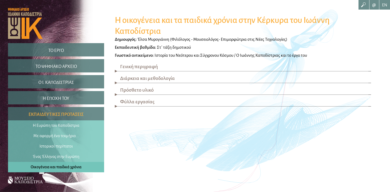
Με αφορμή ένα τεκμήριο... (56, 136)
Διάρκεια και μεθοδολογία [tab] (147, 78)
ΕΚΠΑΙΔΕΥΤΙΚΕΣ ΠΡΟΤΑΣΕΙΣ (56, 114)
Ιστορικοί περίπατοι (56, 146)
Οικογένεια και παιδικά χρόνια (56, 167)
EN (384, 5)
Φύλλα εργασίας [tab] (137, 101)
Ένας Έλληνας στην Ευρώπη (56, 156)
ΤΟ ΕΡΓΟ (56, 50)
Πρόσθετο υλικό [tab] (137, 90)
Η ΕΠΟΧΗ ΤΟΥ (56, 98)
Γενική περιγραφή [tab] (139, 66)
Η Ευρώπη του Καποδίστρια (56, 125)
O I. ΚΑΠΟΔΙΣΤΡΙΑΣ (56, 82)
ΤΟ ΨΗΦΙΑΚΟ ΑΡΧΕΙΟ (56, 66)
